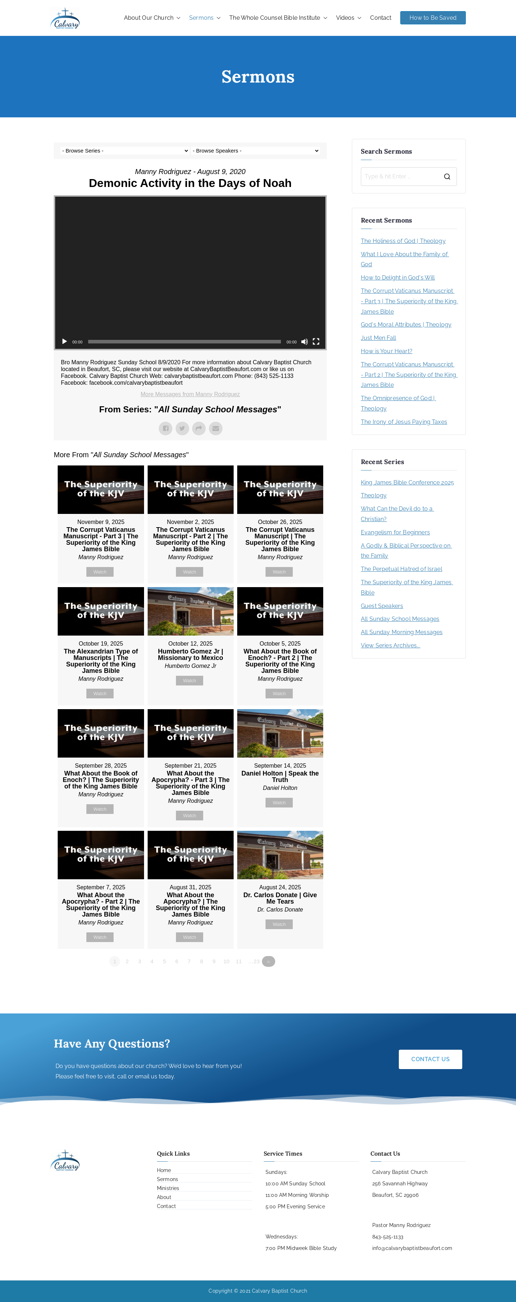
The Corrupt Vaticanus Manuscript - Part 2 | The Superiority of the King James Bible (409, 375)
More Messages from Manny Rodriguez (190, 394)
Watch (100, 571)
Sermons (205, 18)
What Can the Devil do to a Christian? (397, 514)
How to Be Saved (433, 17)
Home (164, 1171)
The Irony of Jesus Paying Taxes (404, 421)
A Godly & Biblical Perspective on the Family (406, 550)
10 (228, 962)
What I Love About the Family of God (405, 259)
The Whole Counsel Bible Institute (278, 18)
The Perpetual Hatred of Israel (401, 569)
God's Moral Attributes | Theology (406, 324)
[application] (190, 273)
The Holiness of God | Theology (403, 241)
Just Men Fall (378, 337)
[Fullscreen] (316, 341)
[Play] (64, 341)
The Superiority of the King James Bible (407, 587)
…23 (255, 962)
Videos (349, 18)
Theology (374, 495)
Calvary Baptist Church (279, 1291)
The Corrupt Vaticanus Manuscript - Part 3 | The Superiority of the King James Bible (409, 301)
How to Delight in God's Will (398, 277)
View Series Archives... (390, 645)
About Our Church (152, 18)
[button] (177, 18)
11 (240, 962)
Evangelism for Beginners (395, 532)
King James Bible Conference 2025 (407, 482)
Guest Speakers (382, 606)
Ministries (168, 1188)
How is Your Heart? (386, 351)
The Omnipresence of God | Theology (398, 403)
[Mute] (304, 341)
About (164, 1197)
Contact (380, 17)
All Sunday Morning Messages (402, 632)
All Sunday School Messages (400, 618)
